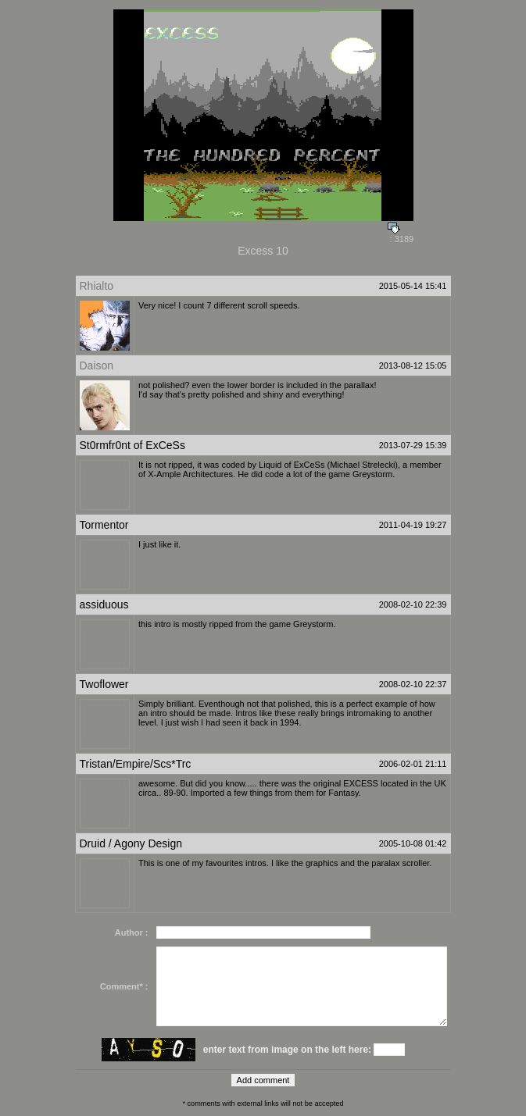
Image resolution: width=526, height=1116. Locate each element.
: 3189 (401, 235)
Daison (97, 365)
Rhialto (97, 286)
